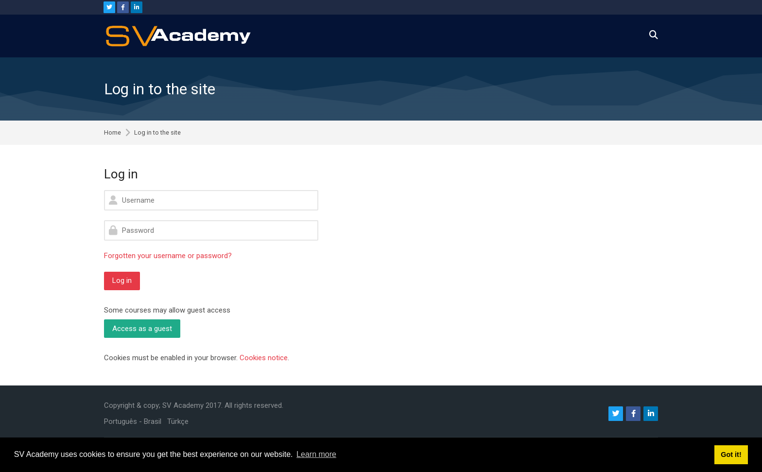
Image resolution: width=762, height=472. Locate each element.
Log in (122, 280)
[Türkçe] (178, 421)
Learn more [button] (316, 454)
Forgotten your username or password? (168, 255)
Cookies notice (264, 357)
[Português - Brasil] (132, 421)
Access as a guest (142, 328)
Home (112, 133)
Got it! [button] (731, 454)
